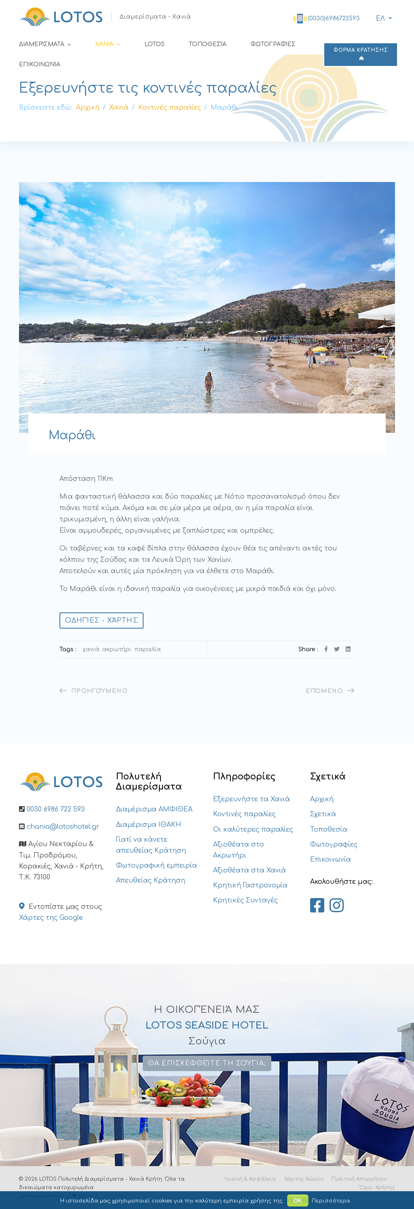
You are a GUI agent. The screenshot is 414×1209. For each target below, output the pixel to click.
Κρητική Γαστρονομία (250, 885)
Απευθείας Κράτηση (150, 880)
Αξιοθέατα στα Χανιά (249, 870)
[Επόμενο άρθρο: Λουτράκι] (330, 691)
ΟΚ (298, 1200)
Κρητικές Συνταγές (245, 900)
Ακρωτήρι (116, 649)
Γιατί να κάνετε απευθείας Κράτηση (151, 845)
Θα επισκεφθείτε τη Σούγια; (207, 1063)
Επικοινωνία (39, 64)
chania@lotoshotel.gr (63, 826)
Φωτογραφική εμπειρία (156, 865)
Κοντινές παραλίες (244, 814)
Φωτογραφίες (273, 44)
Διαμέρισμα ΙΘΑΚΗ (148, 824)
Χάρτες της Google (51, 917)
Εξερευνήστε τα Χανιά (251, 799)
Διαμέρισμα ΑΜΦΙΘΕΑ (154, 809)
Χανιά (104, 44)
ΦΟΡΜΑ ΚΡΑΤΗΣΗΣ (361, 54)
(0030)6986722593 (334, 18)
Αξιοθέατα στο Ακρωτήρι (238, 850)
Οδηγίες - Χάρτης (101, 620)
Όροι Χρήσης (377, 1187)
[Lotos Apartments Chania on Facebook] (317, 906)
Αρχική (322, 799)
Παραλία (147, 649)
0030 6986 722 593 (56, 809)
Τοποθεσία (207, 44)
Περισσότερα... (333, 1201)
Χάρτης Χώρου (303, 1179)
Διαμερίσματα (41, 44)
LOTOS (154, 44)
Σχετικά (323, 814)
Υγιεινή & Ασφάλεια (250, 1179)
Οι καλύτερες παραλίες (253, 829)
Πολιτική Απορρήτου (359, 1179)
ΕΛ (379, 18)
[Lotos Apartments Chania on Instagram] (337, 906)
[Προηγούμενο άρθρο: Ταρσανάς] (93, 691)
